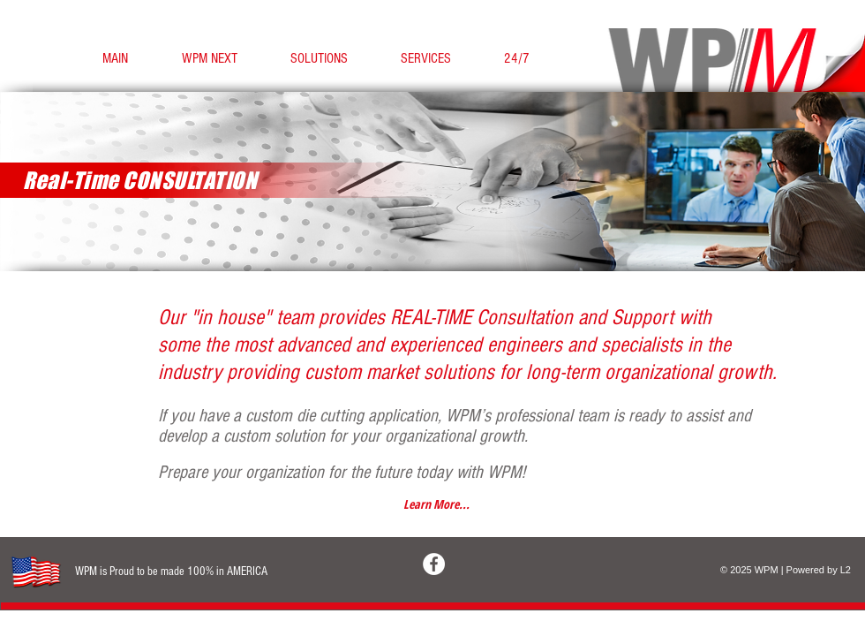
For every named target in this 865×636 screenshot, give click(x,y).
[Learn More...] (436, 504)
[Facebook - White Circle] (434, 564)
